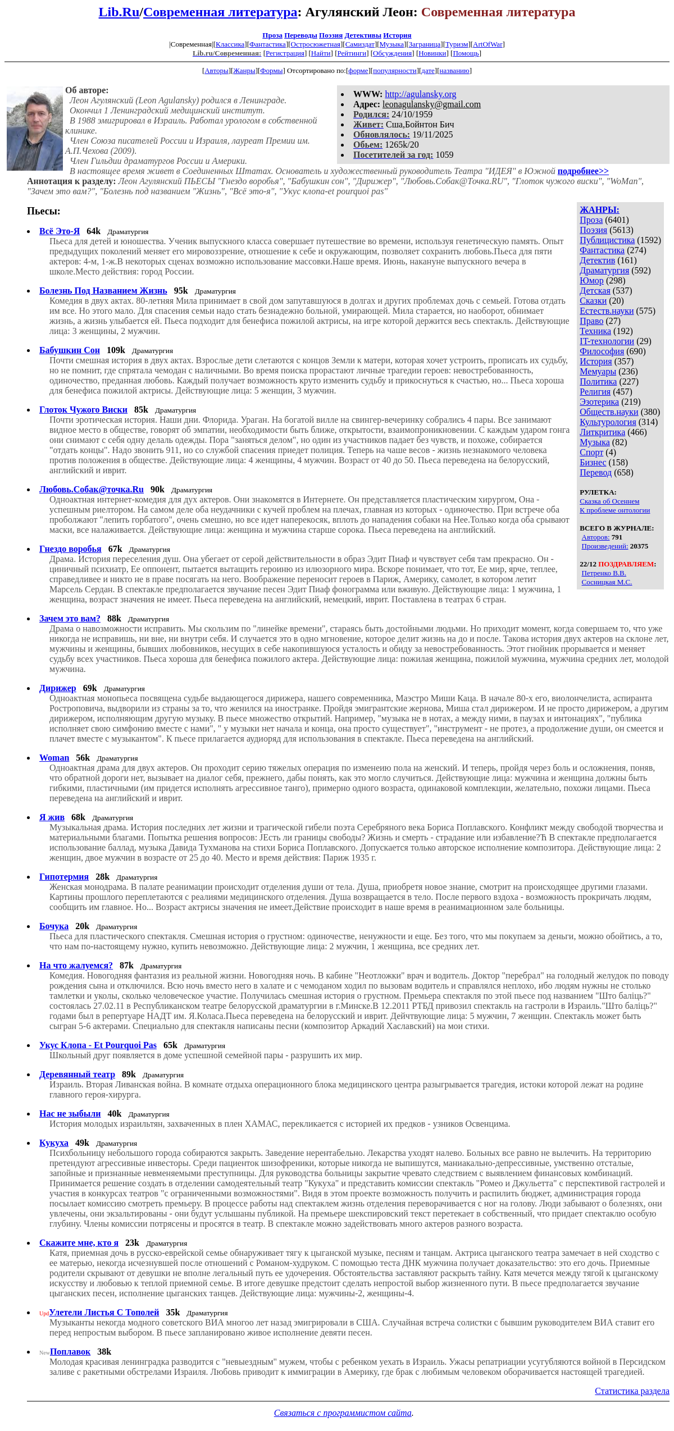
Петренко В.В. (604, 573)
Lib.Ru (119, 11)
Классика (230, 44)
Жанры (244, 70)
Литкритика (602, 432)
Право (591, 321)
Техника (595, 331)
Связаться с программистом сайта (343, 1413)
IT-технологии (607, 341)
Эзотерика (599, 401)
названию (455, 70)
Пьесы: (44, 211)
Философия (602, 351)
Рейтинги (352, 53)
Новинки (432, 53)
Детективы (362, 35)
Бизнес (593, 462)
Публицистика (607, 240)
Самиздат (360, 44)
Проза (272, 35)
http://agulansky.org (420, 94)
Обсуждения (392, 53)
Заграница (425, 44)
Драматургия (604, 270)
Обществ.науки (609, 412)
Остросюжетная (315, 44)
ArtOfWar (487, 44)
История (397, 35)
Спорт (591, 452)
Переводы (300, 35)
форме (358, 70)
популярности (395, 70)
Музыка (392, 44)
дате (428, 70)
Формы (271, 70)
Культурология (608, 422)
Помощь (466, 53)
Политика (598, 381)
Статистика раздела (632, 1391)
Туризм (456, 44)
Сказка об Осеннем (609, 501)
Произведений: (605, 546)
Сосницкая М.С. (607, 582)
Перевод (596, 472)
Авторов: (596, 537)
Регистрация (285, 53)
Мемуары (598, 371)
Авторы (216, 70)
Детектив (597, 260)
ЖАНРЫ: (600, 209)
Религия (595, 391)
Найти (321, 53)
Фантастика (267, 44)
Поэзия (331, 35)
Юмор (592, 280)
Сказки (593, 300)
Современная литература (220, 11)
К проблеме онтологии (615, 510)
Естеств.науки (607, 311)
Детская (595, 290)
